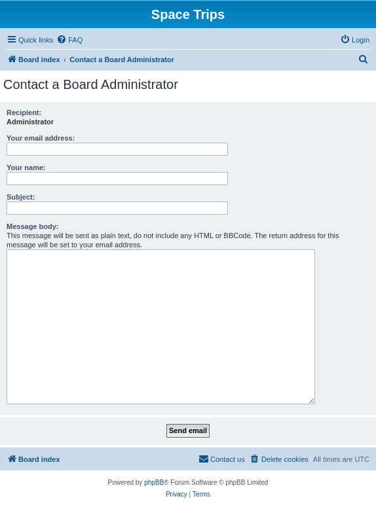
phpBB (154, 482)
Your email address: (41, 138)
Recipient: (24, 112)
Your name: (26, 167)
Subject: (21, 197)
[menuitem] (69, 40)
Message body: (32, 226)
